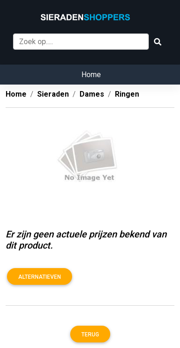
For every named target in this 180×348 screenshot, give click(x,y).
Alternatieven (39, 277)
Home (91, 74)
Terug (90, 334)
